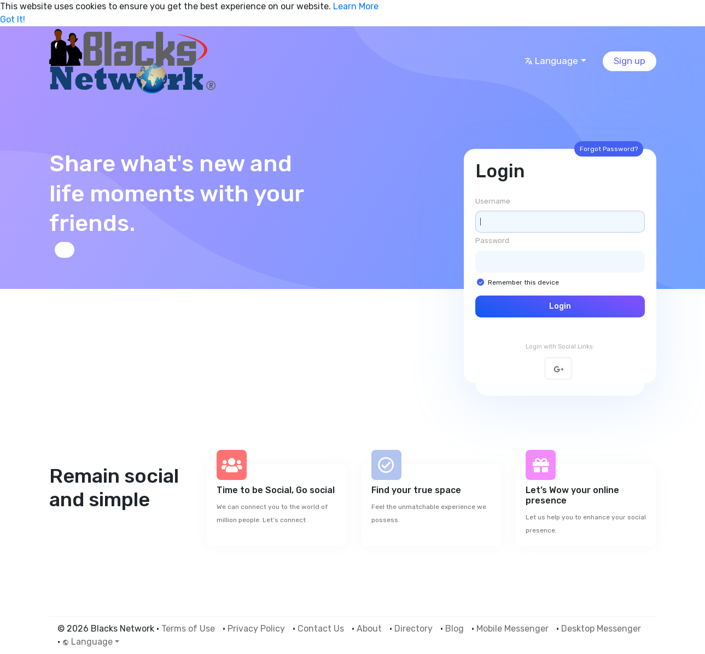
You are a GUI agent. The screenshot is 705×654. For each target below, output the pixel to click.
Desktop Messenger (601, 628)
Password (492, 240)
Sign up (629, 60)
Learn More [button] (355, 6)
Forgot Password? (609, 149)
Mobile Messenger (512, 628)
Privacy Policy (256, 628)
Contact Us (321, 628)
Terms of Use (188, 628)
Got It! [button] (12, 19)
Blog (454, 628)
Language (551, 60)
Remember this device (523, 282)
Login (560, 306)
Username (492, 201)
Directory (413, 628)
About (369, 628)
